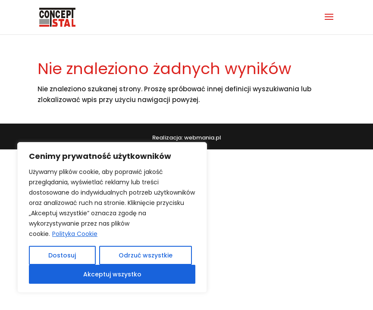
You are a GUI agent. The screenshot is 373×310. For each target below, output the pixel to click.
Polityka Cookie (74, 233)
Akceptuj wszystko (112, 274)
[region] (112, 217)
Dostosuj (62, 255)
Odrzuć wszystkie (145, 255)
